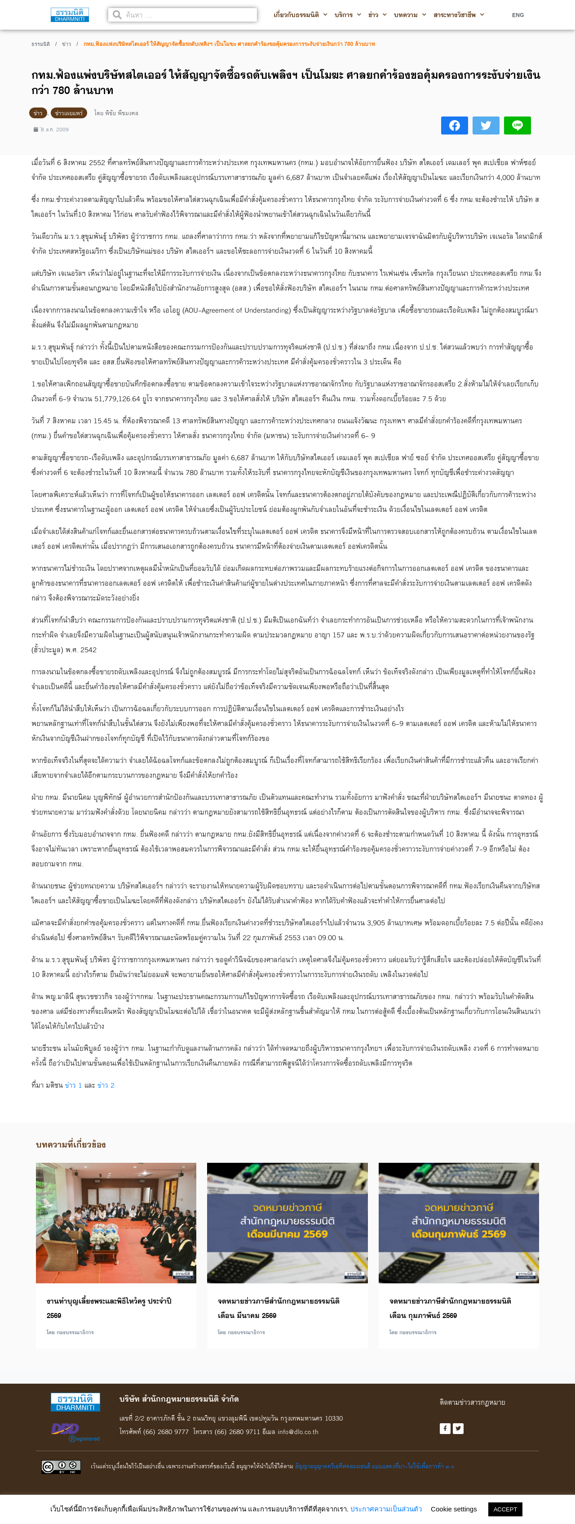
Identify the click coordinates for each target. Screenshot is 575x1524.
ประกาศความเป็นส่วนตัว (386, 1509)
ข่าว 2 (106, 1085)
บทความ (410, 15)
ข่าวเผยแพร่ (69, 113)
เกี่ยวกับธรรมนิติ (300, 15)
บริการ (348, 15)
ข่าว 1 (73, 1085)
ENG (518, 15)
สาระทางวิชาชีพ (458, 15)
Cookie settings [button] (454, 1509)
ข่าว (377, 15)
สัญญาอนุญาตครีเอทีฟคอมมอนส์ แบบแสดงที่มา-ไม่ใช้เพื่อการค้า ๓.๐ (374, 1467)
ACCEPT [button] (506, 1509)
